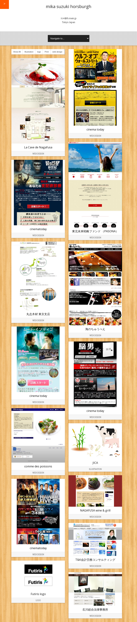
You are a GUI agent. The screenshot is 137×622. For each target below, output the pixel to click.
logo (39, 52)
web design (57, 52)
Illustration (28, 52)
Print (47, 52)
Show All (17, 52)
